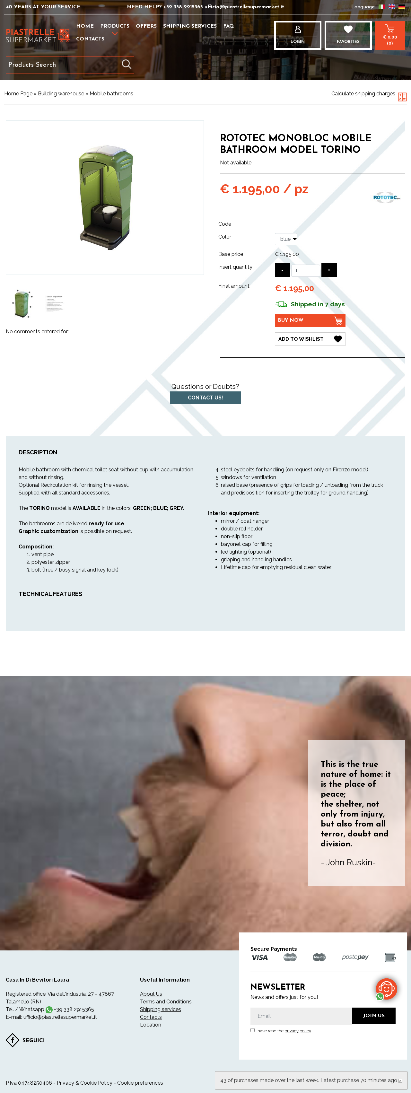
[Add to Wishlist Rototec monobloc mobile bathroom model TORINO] (310, 338)
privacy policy (297, 1030)
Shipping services (190, 26)
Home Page (18, 94)
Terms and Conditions (166, 1001)
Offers (146, 26)
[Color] (286, 239)
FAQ (228, 26)
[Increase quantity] (329, 270)
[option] (22, 304)
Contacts (90, 39)
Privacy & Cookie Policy (84, 1083)
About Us (151, 994)
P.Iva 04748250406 (29, 1083)
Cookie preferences (140, 1083)
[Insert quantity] (305, 271)
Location (150, 1024)
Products (114, 26)
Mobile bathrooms (111, 94)
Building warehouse (61, 94)
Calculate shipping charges (363, 94)
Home (85, 26)
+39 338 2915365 (184, 7)
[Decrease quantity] (282, 270)
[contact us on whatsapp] (386, 988)
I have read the (283, 1030)
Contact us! (205, 397)
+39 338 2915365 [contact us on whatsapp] (74, 1009)
